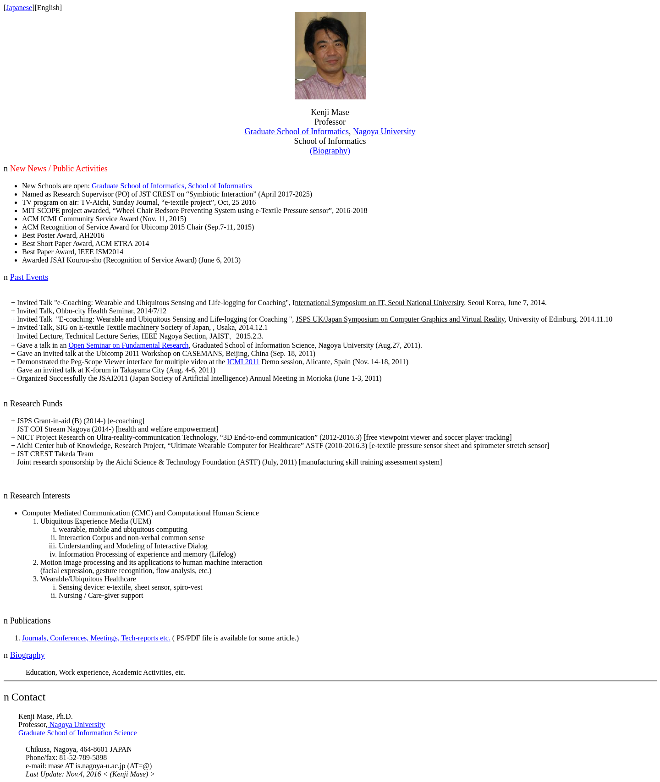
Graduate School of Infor (297, 131)
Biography (27, 655)
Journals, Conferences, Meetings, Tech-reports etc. (96, 638)
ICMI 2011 (243, 362)
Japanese (19, 7)
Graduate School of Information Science (77, 733)
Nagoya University (384, 131)
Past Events (29, 277)
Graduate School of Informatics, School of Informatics (172, 186)
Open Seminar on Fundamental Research (128, 345)
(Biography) (330, 150)
